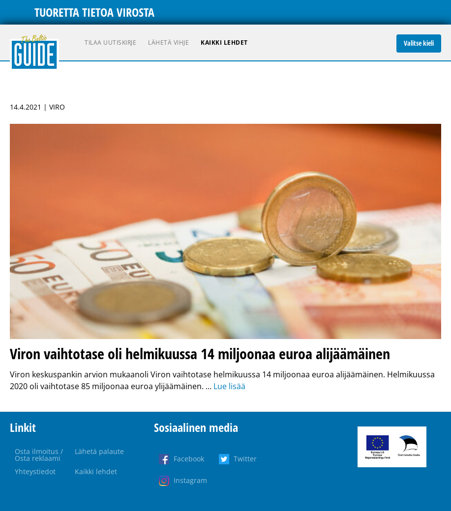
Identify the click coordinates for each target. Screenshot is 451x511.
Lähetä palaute (99, 451)
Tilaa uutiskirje (110, 42)
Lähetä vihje (168, 42)
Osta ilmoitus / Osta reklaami (39, 455)
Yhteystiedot (35, 471)
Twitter (245, 458)
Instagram (190, 480)
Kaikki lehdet (224, 42)
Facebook (189, 458)
